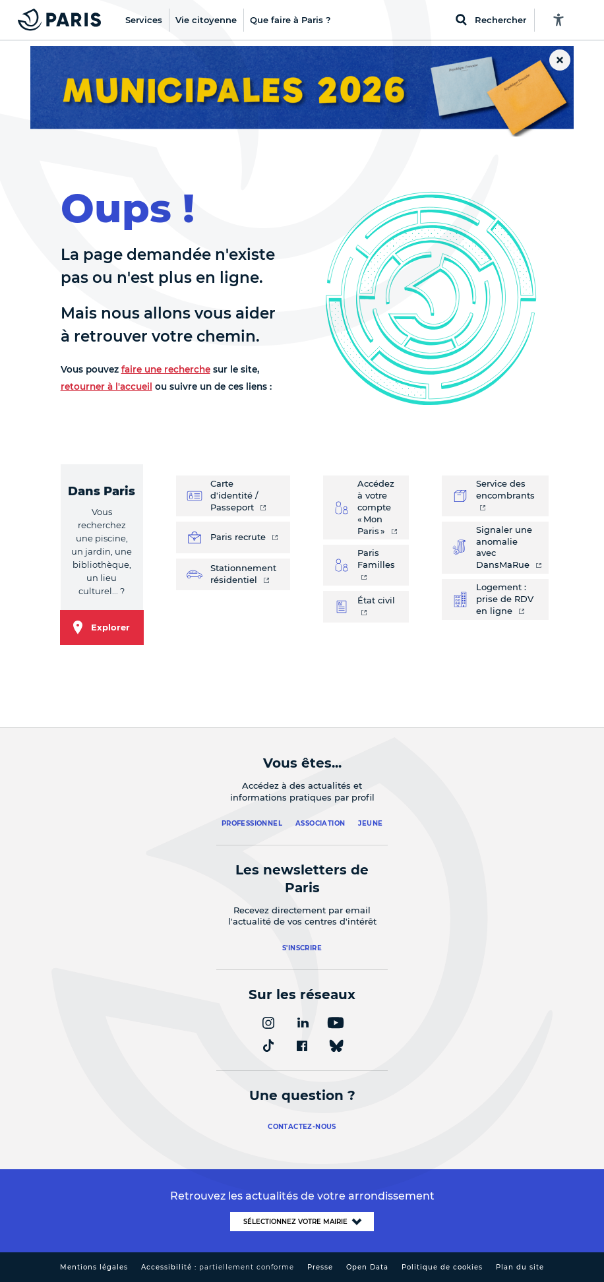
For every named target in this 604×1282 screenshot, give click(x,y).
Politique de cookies (442, 1267)
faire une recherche (165, 369)
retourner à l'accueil (106, 386)
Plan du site (520, 1267)
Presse (320, 1267)
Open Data (367, 1267)
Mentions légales (94, 1267)
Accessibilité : (217, 1267)
